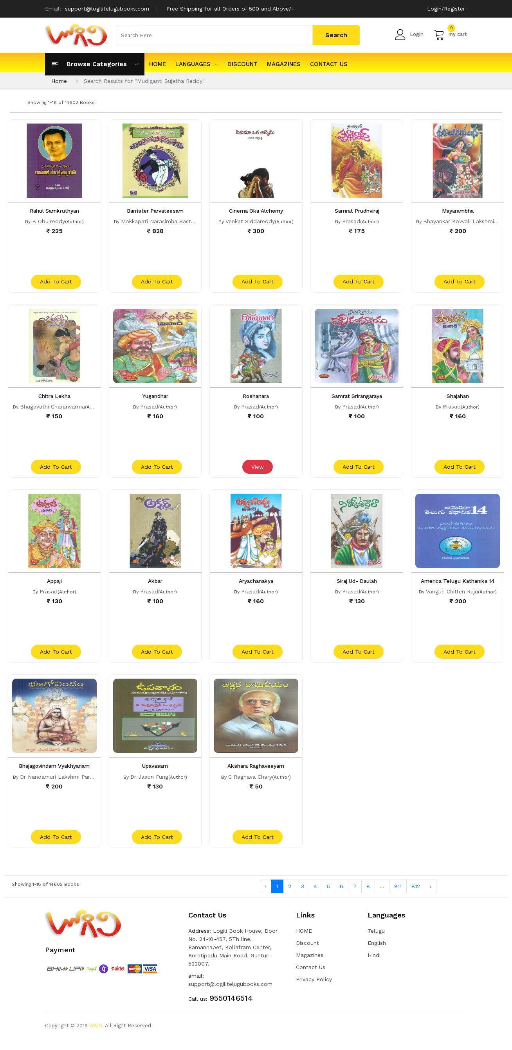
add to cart (55, 284)
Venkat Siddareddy (250, 221)
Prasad (351, 221)
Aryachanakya (255, 586)
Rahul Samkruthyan (54, 211)
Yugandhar (155, 398)
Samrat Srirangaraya (357, 398)
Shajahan (457, 398)
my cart (450, 34)
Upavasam (155, 773)
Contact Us (329, 64)
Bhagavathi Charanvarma (52, 409)
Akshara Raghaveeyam (255, 773)
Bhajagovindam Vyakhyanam (54, 773)
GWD (95, 1036)
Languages (196, 64)
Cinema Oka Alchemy (256, 211)
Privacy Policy (314, 990)
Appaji (54, 586)
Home (59, 81)
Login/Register (446, 8)
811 (398, 896)
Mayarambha (457, 211)
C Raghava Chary (250, 784)
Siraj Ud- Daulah (356, 586)
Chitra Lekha (54, 398)
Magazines (284, 64)
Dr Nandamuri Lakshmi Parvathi (61, 784)
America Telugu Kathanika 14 (458, 586)
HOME (157, 64)
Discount (242, 64)
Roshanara (256, 398)
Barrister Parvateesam (155, 211)
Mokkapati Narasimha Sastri (157, 221)
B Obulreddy (48, 221)
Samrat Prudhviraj (357, 211)
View (257, 472)
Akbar (155, 586)
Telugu (376, 941)
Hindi (374, 965)
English (377, 953)
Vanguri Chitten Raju (452, 596)
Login (409, 34)
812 (415, 896)
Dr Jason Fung (149, 784)
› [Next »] (430, 896)
